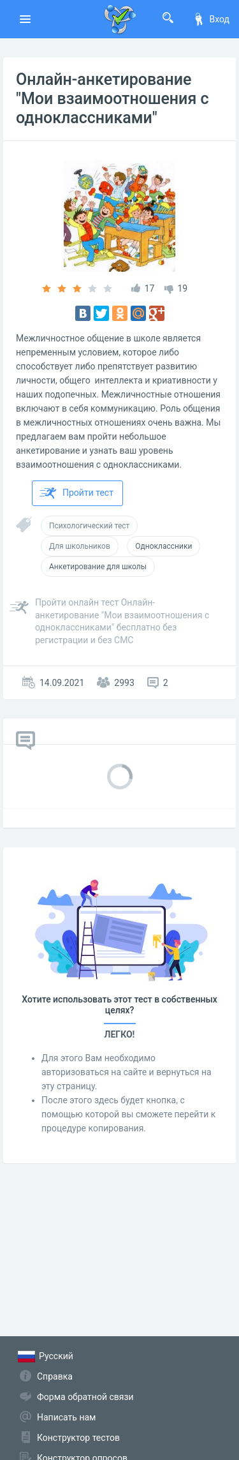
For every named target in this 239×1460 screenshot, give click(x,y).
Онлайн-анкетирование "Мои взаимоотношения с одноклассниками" (112, 98)
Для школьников (79, 546)
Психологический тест (89, 525)
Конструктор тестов (78, 1438)
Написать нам (66, 1417)
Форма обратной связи (85, 1397)
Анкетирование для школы (98, 566)
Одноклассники (163, 546)
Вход (210, 19)
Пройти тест (76, 493)
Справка (55, 1376)
